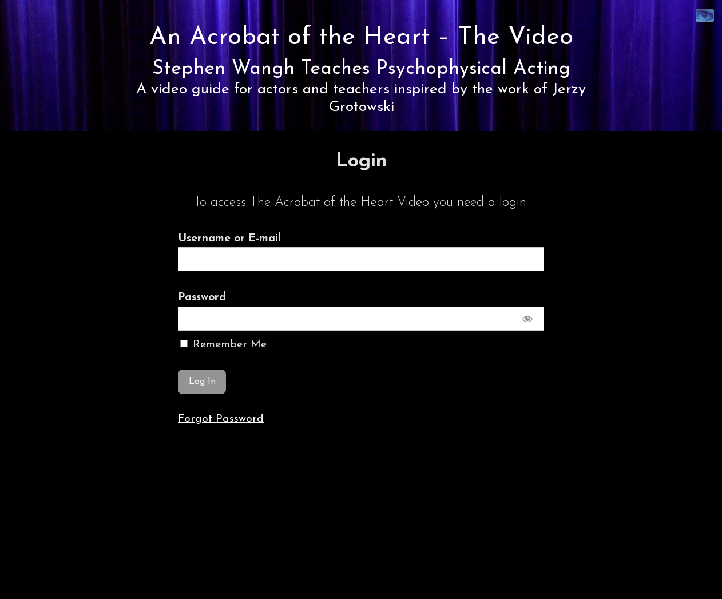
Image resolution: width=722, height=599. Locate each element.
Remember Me (223, 344)
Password (202, 297)
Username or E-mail (229, 238)
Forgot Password (221, 419)
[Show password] (527, 319)
